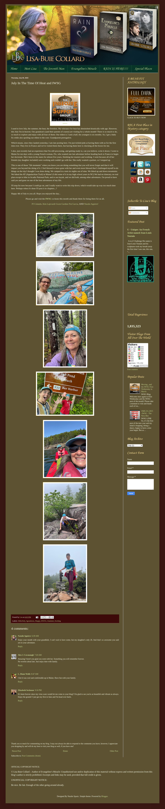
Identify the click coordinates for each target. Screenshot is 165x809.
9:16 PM (38, 690)
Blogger (104, 796)
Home (13, 69)
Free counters (132, 369)
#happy (37, 621)
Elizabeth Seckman (26, 690)
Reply (20, 646)
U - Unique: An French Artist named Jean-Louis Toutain (139, 232)
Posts (132, 208)
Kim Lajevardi (49, 204)
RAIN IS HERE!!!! (115, 69)
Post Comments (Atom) (31, 756)
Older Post (114, 751)
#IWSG (43, 621)
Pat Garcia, (74, 204)
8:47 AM (34, 674)
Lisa (21, 617)
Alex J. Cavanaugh (26, 655)
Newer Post (16, 751)
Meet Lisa (30, 69)
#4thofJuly (21, 621)
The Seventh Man (53, 69)
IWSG (48, 199)
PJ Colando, (37, 204)
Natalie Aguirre (24, 636)
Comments (134, 213)
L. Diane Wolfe (24, 674)
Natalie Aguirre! (91, 204)
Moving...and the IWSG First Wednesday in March (147, 388)
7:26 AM (38, 655)
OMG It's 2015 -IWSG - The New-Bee (147, 413)
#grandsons (30, 621)
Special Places (143, 69)
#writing (58, 621)
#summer (50, 621)
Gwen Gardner (62, 204)
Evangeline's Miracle (83, 69)
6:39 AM (35, 636)
